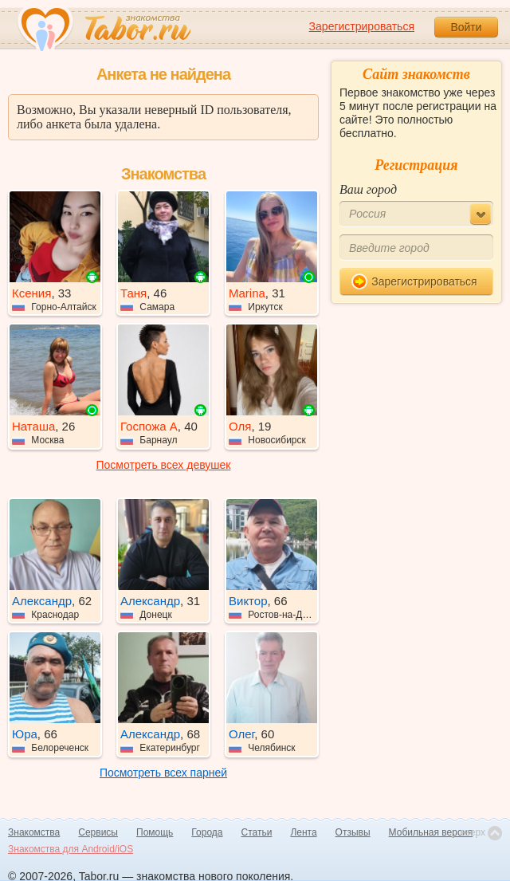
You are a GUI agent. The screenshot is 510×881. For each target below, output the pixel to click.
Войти (465, 27)
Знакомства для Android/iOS (70, 849)
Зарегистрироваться (361, 26)
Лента (303, 832)
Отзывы (353, 832)
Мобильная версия (431, 832)
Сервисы (98, 832)
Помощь (154, 832)
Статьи (257, 832)
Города (206, 832)
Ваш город (368, 189)
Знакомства (34, 832)
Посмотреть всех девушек (163, 464)
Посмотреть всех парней (163, 772)
